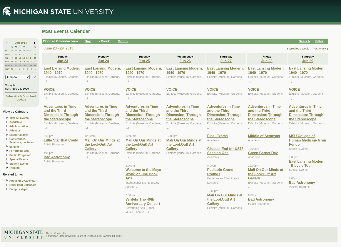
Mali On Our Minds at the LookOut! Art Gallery (102, 144)
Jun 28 (266, 61)
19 (23, 61)
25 (19, 65)
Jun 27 (226, 61)
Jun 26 (185, 61)
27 (16, 50)
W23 (7, 54)
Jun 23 (62, 61)
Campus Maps (18, 189)
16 (12, 61)
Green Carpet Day (263, 153)
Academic (15, 122)
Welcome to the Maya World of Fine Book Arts (143, 174)
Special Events (18, 159)
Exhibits (14, 146)
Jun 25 (144, 61)
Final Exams (217, 136)
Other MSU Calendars (23, 185)
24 (16, 65)
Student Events (18, 163)
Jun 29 (307, 61)
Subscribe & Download (20, 96)
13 (27, 58)
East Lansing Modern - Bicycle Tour (306, 163)
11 (19, 58)
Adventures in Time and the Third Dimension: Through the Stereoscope (61, 112)
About (49, 233)
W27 (7, 69)
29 (23, 50)
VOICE (49, 89)
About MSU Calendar (22, 180)
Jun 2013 (21, 42)
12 (23, 58)
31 (31, 50)
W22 (7, 50)
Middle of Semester (264, 136)
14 (31, 58)
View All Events (19, 117)
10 (16, 58)
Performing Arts (19, 150)
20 (27, 61)
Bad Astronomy (57, 157)
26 (12, 50)
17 (16, 61)
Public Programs (19, 155)
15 (35, 58)
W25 (7, 61)
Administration (18, 126)
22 (35, 61)
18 (19, 61)
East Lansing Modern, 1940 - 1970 (62, 70)
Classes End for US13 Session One (225, 151)
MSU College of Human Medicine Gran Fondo (307, 140)
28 (19, 50)
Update (21, 99)
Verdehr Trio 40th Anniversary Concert (142, 201)
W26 (7, 65)
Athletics (14, 130)
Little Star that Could (61, 140)
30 (27, 50)
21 (31, 61)
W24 (7, 58)
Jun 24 (103, 61)
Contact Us (60, 233)
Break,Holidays (18, 134)
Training (14, 167)
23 (12, 65)
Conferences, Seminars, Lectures (21, 141)
